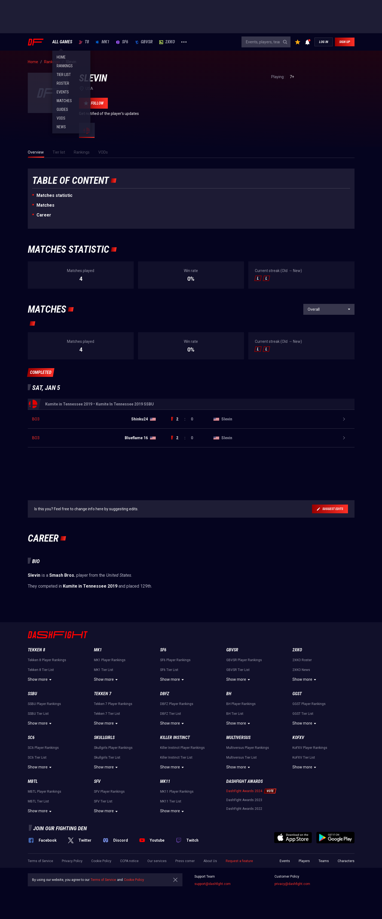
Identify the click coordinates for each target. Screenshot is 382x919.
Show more (40, 679)
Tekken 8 (36, 649)
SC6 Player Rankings (43, 748)
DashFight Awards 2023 (244, 800)
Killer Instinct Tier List (176, 757)
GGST (297, 693)
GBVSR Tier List (238, 670)
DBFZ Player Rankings (176, 704)
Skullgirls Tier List (107, 757)
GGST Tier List (302, 714)
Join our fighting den (60, 828)
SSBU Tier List (38, 714)
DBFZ (164, 693)
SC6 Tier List (37, 757)
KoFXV (298, 737)
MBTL (33, 781)
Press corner (185, 861)
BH (228, 693)
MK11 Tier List (170, 801)
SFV (97, 781)
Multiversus (238, 737)
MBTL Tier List (38, 801)
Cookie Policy (101, 861)
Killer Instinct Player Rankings (182, 748)
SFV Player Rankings (109, 791)
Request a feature (239, 861)
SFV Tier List (103, 801)
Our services (157, 861)
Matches (45, 205)
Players (304, 861)
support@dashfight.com (212, 884)
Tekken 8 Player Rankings (47, 660)
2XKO (167, 42)
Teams (324, 861)
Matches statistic (54, 195)
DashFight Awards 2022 (244, 809)
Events (285, 861)
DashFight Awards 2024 (244, 791)
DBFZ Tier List (170, 714)
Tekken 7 (102, 693)
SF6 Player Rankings (175, 660)
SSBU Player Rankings (44, 704)
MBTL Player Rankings (44, 791)
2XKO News (301, 670)
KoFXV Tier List (303, 757)
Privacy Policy (72, 861)
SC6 (31, 737)
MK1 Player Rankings (110, 660)
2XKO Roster (302, 660)
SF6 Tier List (169, 670)
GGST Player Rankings (309, 704)
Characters (346, 861)
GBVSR (144, 42)
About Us (210, 861)
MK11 (165, 781)
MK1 (102, 42)
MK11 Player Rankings (177, 791)
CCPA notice (129, 861)
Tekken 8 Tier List (41, 670)
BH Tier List (234, 714)
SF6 (122, 42)
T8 (84, 42)
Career (43, 215)
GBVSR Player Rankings (244, 660)
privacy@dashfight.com (292, 884)
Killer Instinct (175, 737)
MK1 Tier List (103, 670)
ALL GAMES (62, 42)
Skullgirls (104, 737)
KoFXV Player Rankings (309, 748)
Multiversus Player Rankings (247, 748)
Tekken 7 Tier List (107, 714)
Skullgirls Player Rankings (113, 748)
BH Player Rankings (241, 704)
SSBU (32, 693)
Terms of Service (40, 861)
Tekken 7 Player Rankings (113, 704)
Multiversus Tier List (241, 757)
